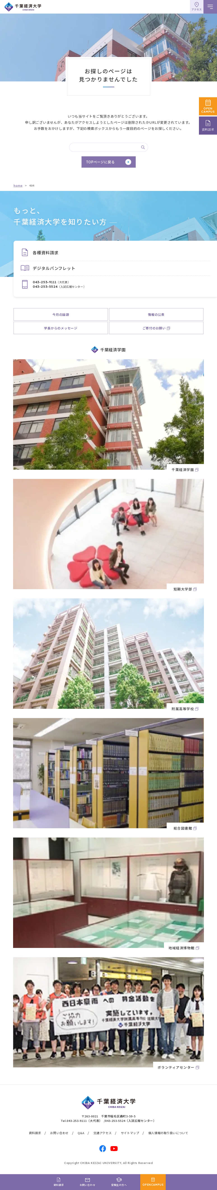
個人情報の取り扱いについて (168, 1133)
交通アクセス (102, 1133)
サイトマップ (130, 1133)
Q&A (81, 1133)
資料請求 (35, 1133)
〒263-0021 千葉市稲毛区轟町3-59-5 (109, 1116)
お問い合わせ (59, 1133)
